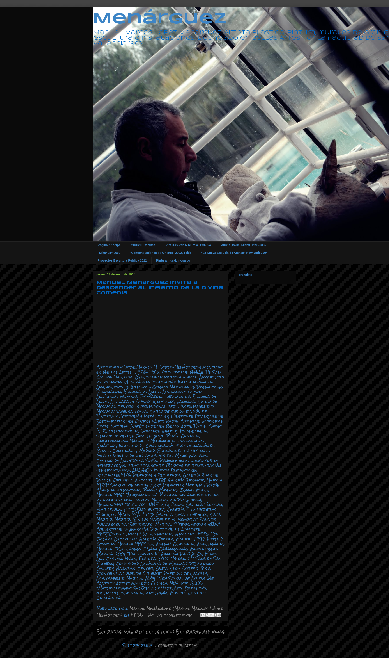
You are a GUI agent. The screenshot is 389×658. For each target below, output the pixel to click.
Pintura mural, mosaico (173, 260)
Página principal (109, 245)
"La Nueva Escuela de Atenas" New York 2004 (234, 253)
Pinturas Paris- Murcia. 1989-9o (188, 245)
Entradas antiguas (200, 632)
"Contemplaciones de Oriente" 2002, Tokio (161, 253)
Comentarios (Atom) (176, 645)
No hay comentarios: (171, 615)
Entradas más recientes (128, 632)
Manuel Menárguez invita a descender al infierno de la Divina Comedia (159, 288)
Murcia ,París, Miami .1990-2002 (243, 245)
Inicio (167, 632)
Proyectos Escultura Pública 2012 (122, 260)
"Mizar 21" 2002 (109, 253)
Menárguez (159, 19)
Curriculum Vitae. (143, 245)
